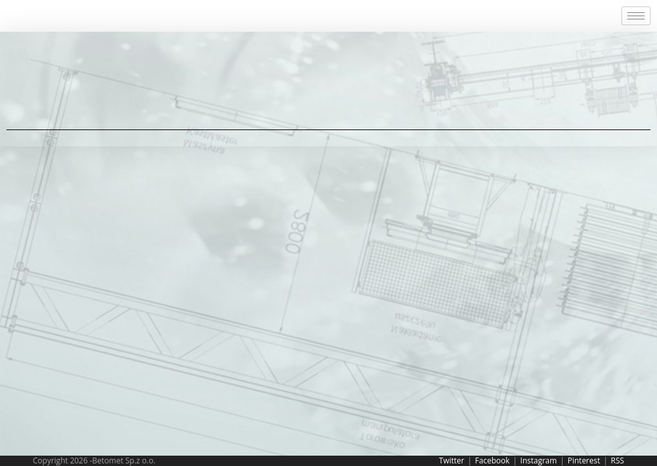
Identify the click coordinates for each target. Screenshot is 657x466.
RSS (618, 460)
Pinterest (584, 460)
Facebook (492, 460)
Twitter (451, 460)
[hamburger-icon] (636, 15)
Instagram (539, 460)
